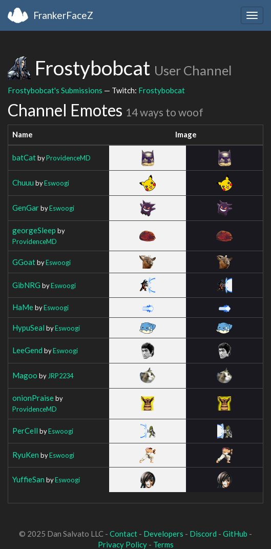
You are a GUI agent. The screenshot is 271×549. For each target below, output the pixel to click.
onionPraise (33, 397)
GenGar (25, 207)
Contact (123, 533)
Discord (203, 533)
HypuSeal (28, 327)
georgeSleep (34, 230)
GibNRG (26, 285)
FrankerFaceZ (63, 15)
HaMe (22, 307)
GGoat (23, 262)
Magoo (24, 375)
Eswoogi (56, 183)
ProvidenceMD (68, 158)
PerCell (25, 430)
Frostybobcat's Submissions (55, 90)
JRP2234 (60, 376)
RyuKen (25, 454)
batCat (24, 157)
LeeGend (27, 350)
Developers (163, 533)
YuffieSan (28, 479)
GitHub (235, 533)
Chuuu (23, 182)
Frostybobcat (161, 90)
